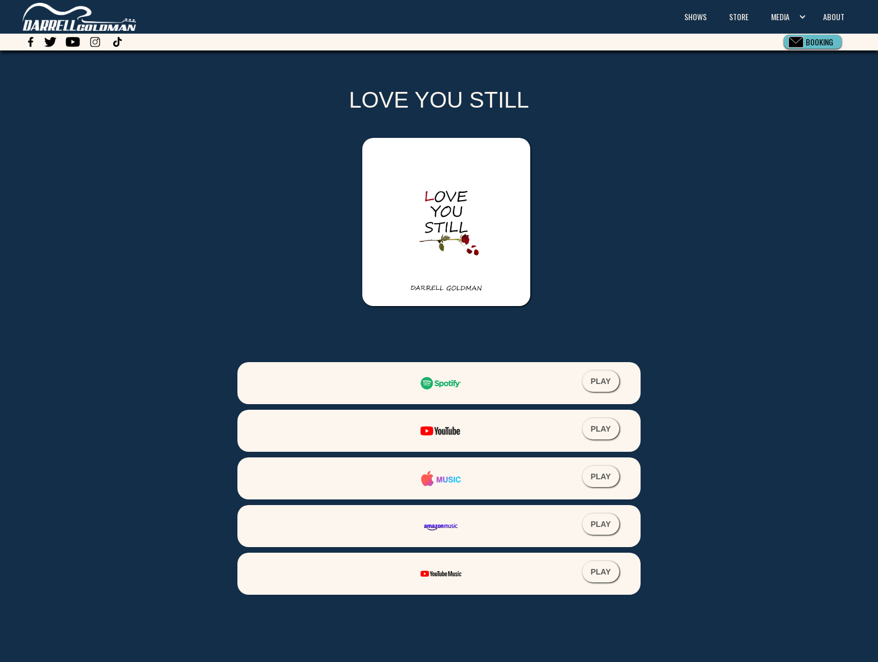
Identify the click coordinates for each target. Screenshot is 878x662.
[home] (68, 15)
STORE (739, 16)
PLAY (601, 381)
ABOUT (833, 16)
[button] (786, 17)
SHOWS (695, 16)
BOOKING (819, 42)
